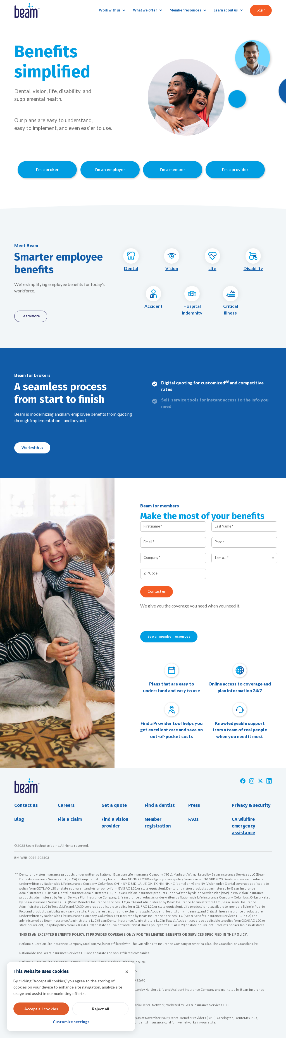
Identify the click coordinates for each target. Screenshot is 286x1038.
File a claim (70, 819)
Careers (66, 805)
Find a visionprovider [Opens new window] (114, 823)
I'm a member (172, 169)
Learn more (31, 316)
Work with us (32, 448)
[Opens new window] (243, 781)
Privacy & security (251, 805)
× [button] (126, 971)
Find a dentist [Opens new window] (160, 805)
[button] (112, 10)
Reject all (100, 1008)
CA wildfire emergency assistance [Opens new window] (243, 826)
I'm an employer (110, 169)
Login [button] (260, 10)
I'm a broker (47, 169)
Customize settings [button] (71, 1021)
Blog (19, 819)
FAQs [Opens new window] (193, 819)
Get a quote (114, 805)
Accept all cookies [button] (41, 1008)
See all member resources (168, 636)
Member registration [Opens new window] (158, 823)
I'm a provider (235, 169)
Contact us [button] (26, 805)
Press (194, 805)
